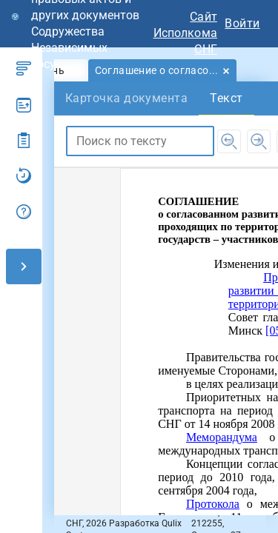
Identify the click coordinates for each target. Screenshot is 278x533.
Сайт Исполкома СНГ (185, 33)
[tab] (162, 70)
